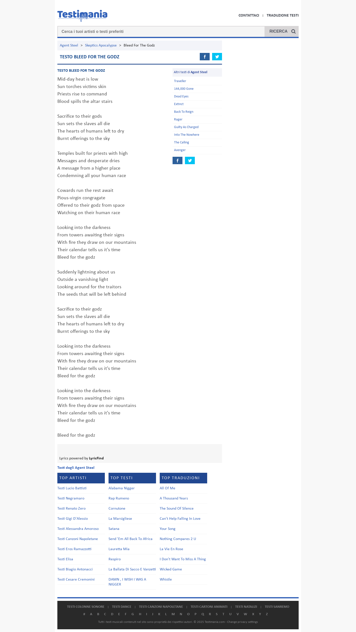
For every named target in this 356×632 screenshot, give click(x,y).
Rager (178, 119)
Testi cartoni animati (209, 607)
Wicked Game (171, 569)
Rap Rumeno (119, 498)
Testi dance (121, 607)
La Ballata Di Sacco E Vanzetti (132, 569)
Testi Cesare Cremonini (76, 580)
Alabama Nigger (122, 488)
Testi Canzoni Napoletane (77, 539)
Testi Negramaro (70, 498)
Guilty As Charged (186, 127)
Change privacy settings (242, 622)
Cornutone (117, 509)
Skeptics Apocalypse (101, 45)
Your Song (168, 529)
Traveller (180, 81)
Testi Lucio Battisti (72, 488)
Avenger (180, 150)
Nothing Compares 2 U (178, 539)
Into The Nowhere (186, 135)
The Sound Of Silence (177, 509)
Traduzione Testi (283, 16)
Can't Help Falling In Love (180, 519)
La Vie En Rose (171, 549)
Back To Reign (183, 112)
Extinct (179, 104)
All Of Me (167, 488)
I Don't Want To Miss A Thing (183, 559)
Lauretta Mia (119, 549)
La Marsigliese (120, 519)
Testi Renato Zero (71, 509)
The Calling (181, 142)
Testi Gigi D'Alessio (72, 519)
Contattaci (249, 16)
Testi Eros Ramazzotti (74, 549)
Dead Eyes (181, 96)
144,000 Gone (184, 89)
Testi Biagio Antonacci (75, 569)
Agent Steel (69, 45)
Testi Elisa (65, 559)
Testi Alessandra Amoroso (78, 529)
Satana (114, 529)
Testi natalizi (246, 607)
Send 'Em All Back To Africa (131, 539)
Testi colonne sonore (85, 607)
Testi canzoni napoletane (161, 607)
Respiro (115, 559)
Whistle (166, 580)
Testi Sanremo (277, 607)
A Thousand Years (174, 498)
